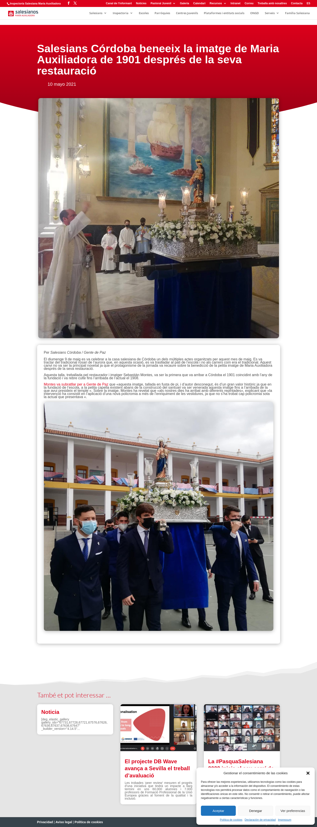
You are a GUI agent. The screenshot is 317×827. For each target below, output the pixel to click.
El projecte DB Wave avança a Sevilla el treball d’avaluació (157, 768)
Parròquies (162, 13)
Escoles (144, 13)
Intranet (236, 3)
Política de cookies (231, 819)
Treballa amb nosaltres (272, 3)
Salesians (95, 13)
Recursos (216, 3)
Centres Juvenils (187, 13)
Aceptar (218, 811)
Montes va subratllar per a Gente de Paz (76, 384)
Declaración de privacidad (260, 819)
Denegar (255, 811)
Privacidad (45, 822)
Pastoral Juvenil (161, 3)
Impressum (284, 819)
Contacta (296, 3)
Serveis (270, 13)
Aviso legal (64, 822)
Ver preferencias (293, 811)
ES (308, 3)
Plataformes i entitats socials (224, 13)
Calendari (199, 3)
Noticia (50, 712)
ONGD (254, 13)
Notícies (141, 3)
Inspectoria (120, 13)
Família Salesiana (297, 13)
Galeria (184, 3)
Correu (249, 3)
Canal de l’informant (119, 3)
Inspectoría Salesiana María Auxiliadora (35, 3)
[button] (308, 773)
